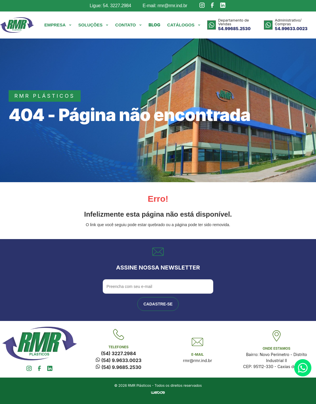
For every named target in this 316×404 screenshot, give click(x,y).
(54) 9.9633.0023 (118, 360)
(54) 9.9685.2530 (118, 367)
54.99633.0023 (291, 28)
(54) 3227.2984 (118, 353)
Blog (154, 25)
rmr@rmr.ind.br (197, 360)
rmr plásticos (44, 96)
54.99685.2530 (234, 28)
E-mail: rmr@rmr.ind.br (164, 5)
